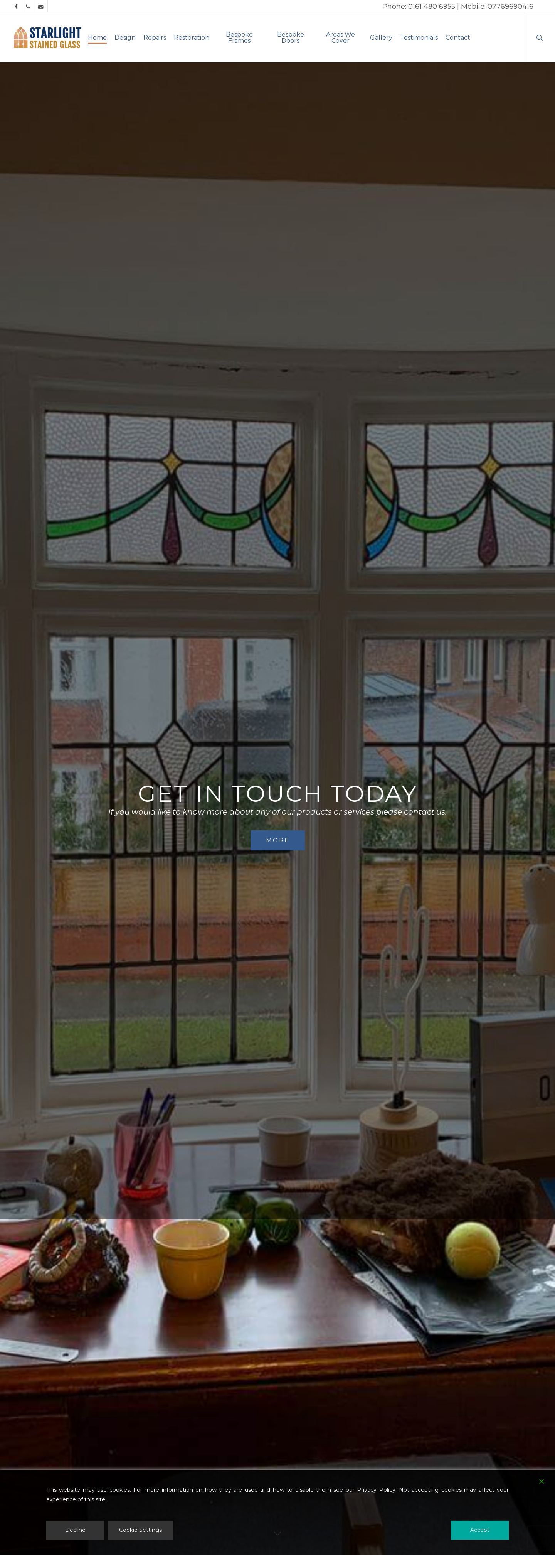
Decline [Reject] (75, 1529)
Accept (479, 1529)
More (277, 840)
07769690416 (510, 6)
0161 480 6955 (431, 6)
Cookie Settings (140, 1529)
